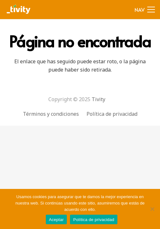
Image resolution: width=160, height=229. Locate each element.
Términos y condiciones (51, 113)
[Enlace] (19, 9)
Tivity (98, 99)
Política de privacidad (112, 113)
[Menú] (144, 9)
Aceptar (56, 219)
